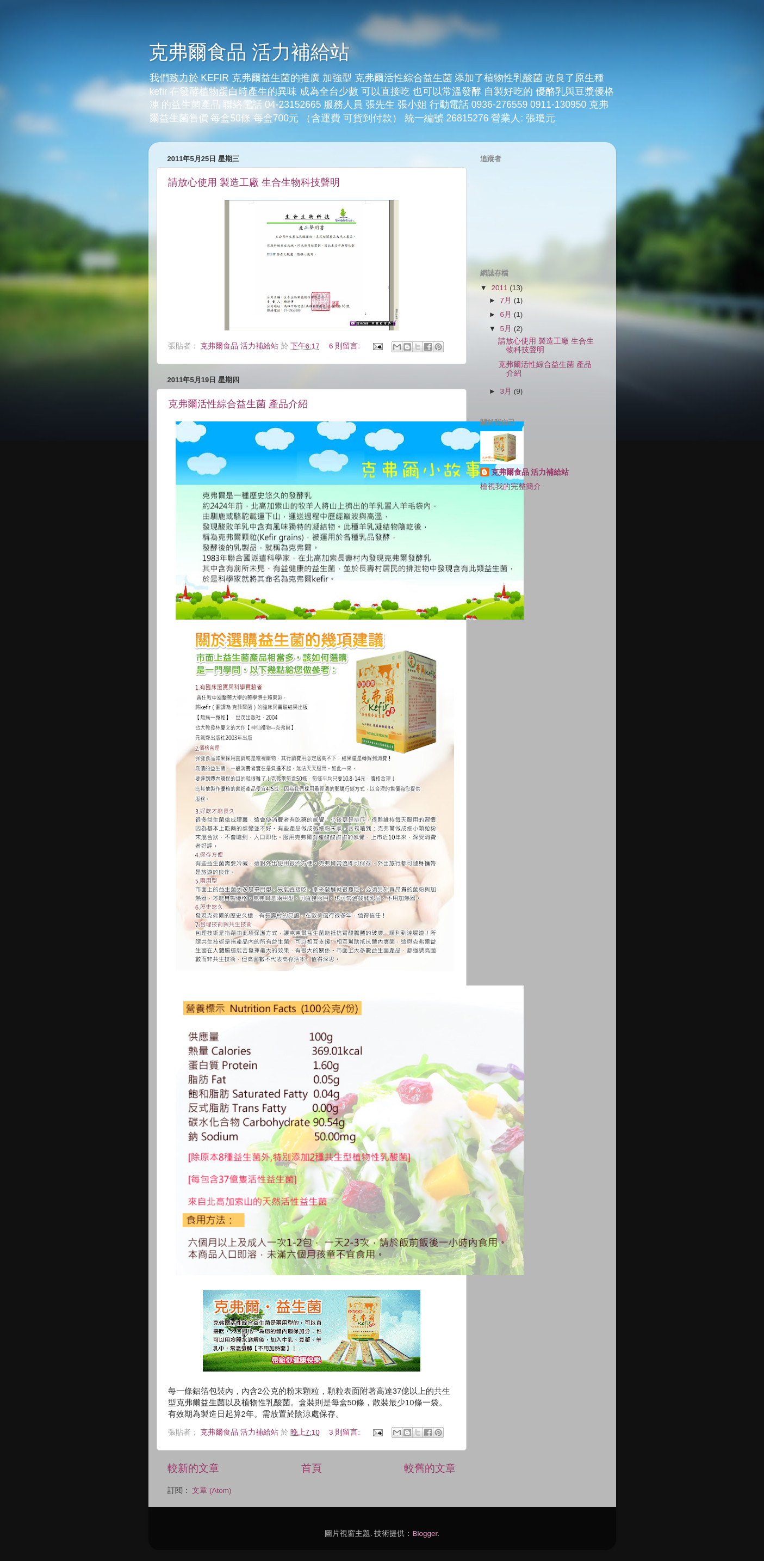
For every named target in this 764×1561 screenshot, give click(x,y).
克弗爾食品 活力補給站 (249, 52)
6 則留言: (345, 346)
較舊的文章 (430, 1468)
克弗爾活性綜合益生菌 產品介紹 (238, 404)
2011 (500, 288)
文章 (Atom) (211, 1490)
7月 (507, 300)
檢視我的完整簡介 (510, 486)
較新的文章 (193, 1468)
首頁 (311, 1468)
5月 (507, 329)
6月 (507, 314)
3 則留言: (345, 1432)
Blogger (424, 1533)
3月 (507, 391)
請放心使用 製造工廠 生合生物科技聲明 (254, 182)
